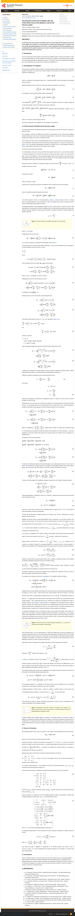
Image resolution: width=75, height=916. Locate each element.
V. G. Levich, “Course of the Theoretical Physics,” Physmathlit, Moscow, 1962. (42, 879)
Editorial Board (6, 23)
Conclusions (5, 67)
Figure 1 (24, 144)
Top (3, 51)
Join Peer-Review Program (17, 914)
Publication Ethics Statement (9, 35)
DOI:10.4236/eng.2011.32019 (29, 17)
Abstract (61, 14)
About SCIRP (34, 910)
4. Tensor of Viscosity (29, 728)
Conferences (38, 10)
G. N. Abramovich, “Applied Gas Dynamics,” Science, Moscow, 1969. (40, 884)
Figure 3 (26, 659)
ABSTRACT (26, 39)
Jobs (69, 10)
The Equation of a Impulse (8, 58)
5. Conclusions (27, 854)
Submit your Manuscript (61, 914)
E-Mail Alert (6, 914)
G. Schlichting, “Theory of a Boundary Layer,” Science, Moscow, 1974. (41, 889)
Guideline (5, 24)
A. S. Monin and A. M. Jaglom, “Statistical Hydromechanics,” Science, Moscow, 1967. (44, 903)
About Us (59, 10)
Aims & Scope (6, 21)
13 (57, 848)
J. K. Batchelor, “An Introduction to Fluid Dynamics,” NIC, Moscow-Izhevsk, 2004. (43, 896)
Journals (16, 10)
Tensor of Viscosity (6, 65)
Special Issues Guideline (8, 47)
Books (27, 10)
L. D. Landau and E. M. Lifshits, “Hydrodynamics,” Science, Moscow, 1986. (42, 891)
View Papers (5, 19)
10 (60, 659)
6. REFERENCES (27, 868)
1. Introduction (27, 53)
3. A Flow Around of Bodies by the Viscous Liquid (38, 126)
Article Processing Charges (9, 26)
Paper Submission (7, 28)
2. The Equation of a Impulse (31, 65)
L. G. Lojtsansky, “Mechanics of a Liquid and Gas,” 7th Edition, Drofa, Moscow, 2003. (44, 881)
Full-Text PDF (62, 16)
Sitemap (39, 910)
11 (41, 750)
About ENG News (6, 37)
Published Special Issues (8, 45)
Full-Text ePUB (63, 19)
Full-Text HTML (63, 18)
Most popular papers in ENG (9, 33)
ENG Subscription (7, 30)
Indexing (4, 17)
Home (6, 10)
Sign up (50, 914)
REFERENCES (6, 70)
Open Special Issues (7, 43)
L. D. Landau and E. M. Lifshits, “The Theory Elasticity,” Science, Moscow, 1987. (43, 898)
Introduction (5, 56)
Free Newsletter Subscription (9, 32)
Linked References (64, 21)
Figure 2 (48, 576)
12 (51, 827)
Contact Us (44, 910)
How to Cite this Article (64, 23)
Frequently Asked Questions (9, 39)
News (48, 10)
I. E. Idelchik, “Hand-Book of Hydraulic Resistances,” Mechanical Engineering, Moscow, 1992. (46, 893)
